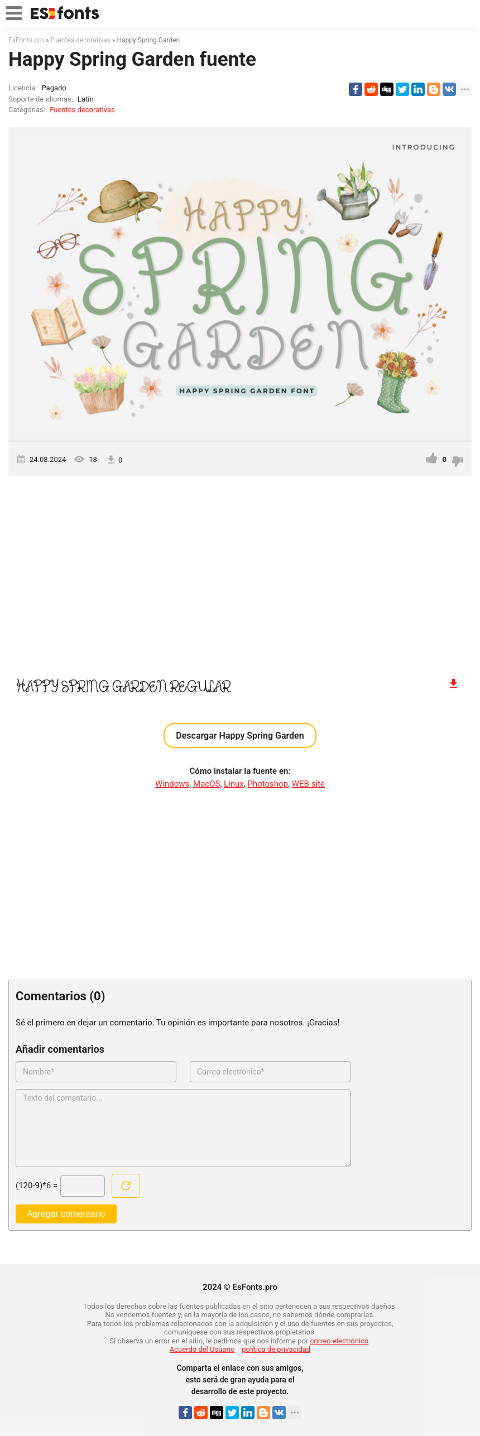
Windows (172, 784)
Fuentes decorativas (82, 109)
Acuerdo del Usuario (202, 1349)
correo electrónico (339, 1341)
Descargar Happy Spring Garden (240, 735)
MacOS (206, 784)
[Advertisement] (240, 571)
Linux (234, 784)
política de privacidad (276, 1349)
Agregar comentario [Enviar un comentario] (66, 1213)
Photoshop (268, 784)
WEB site (308, 784)
